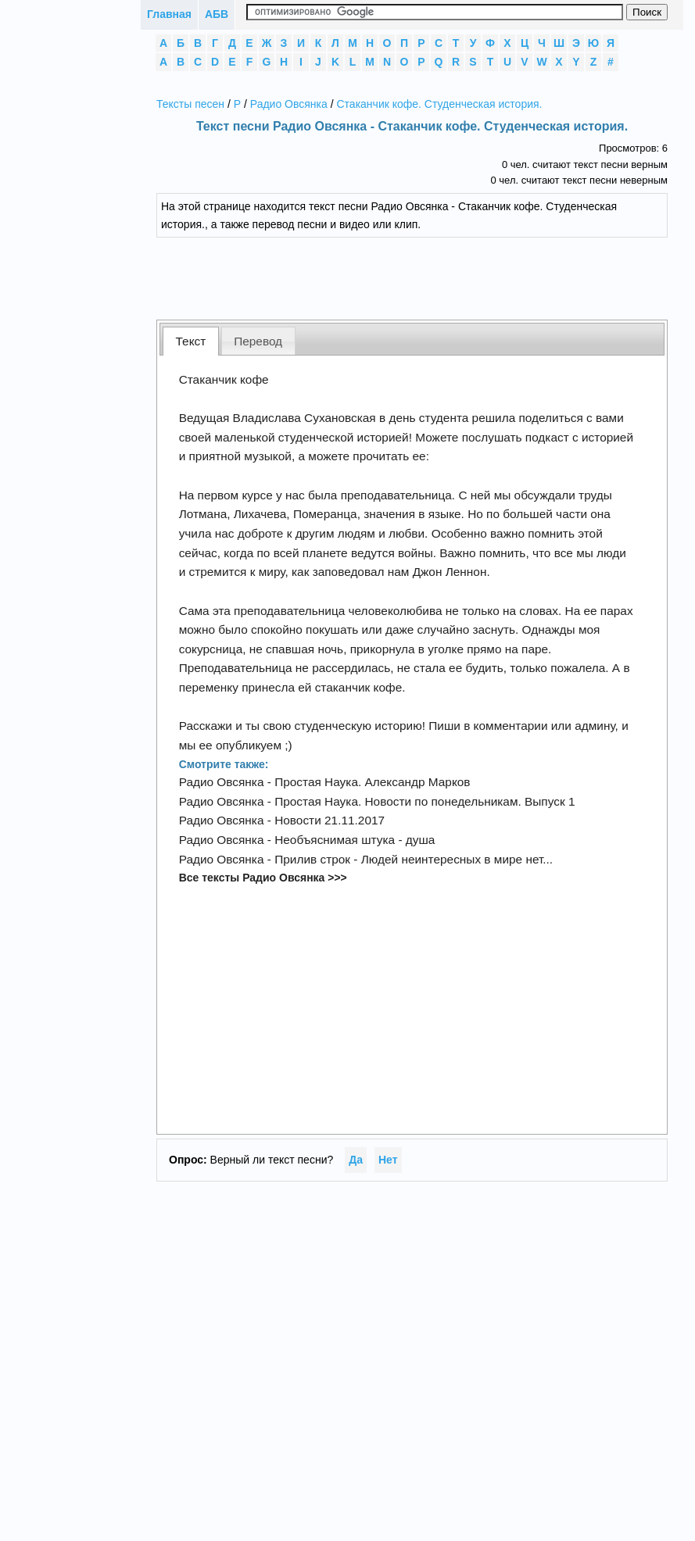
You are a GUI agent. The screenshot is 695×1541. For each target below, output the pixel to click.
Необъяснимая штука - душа (354, 839)
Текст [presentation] (191, 341)
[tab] (191, 341)
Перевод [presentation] (258, 341)
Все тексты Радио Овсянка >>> (263, 877)
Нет (388, 1159)
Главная (169, 14)
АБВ (216, 14)
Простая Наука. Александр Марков (372, 781)
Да (356, 1159)
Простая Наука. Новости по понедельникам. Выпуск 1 (424, 801)
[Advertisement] (412, 276)
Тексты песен (190, 104)
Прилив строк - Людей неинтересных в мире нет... (413, 859)
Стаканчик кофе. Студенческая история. (439, 104)
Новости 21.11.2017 (329, 820)
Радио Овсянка (289, 104)
